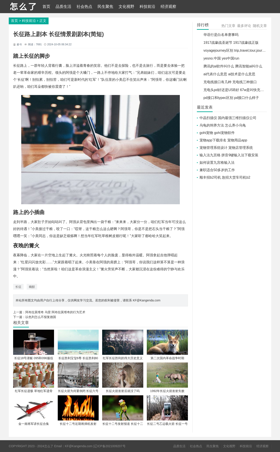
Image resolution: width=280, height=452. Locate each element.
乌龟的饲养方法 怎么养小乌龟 (223, 125)
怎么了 (48, 446)
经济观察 (168, 6)
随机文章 (260, 26)
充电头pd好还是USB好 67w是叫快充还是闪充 (239, 90)
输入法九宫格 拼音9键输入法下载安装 (229, 155)
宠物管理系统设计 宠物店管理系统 (226, 147)
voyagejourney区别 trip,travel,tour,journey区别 (239, 50)
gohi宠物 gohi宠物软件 (217, 133)
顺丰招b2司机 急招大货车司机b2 (225, 177)
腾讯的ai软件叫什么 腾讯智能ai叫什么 (232, 66)
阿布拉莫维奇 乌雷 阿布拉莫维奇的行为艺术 (55, 312)
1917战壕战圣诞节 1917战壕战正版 (231, 42)
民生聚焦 (105, 6)
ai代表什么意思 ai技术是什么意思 (229, 74)
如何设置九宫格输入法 (217, 162)
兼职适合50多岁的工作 (217, 170)
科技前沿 (147, 6)
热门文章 (228, 26)
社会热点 (84, 6)
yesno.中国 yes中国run (221, 58)
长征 (18, 286)
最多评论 (244, 26)
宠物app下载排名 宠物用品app (223, 140)
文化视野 (126, 6)
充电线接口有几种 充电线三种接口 (230, 82)
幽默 (32, 286)
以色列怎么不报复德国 (40, 317)
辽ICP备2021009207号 (109, 446)
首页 (46, 6)
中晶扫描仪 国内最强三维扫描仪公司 (228, 118)
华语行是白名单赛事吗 (220, 35)
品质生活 (63, 6)
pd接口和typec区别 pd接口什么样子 (231, 98)
